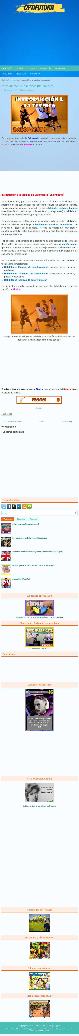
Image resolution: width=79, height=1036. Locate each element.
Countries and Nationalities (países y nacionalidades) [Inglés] (37, 552)
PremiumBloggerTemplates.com (61, 1029)
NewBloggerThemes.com (39, 1031)
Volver (39, 408)
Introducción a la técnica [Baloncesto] (27, 85)
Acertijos (60, 68)
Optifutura (8, 90)
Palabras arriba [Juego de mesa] (25, 524)
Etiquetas (21, 519)
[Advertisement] (39, 44)
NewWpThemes (19, 1029)
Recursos (7, 74)
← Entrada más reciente (12, 421)
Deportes (21, 68)
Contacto (35, 74)
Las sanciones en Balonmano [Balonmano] (29, 538)
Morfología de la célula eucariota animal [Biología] (32, 565)
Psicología (45, 68)
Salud (33, 68)
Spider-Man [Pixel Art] (21, 579)
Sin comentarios (26, 90)
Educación (7, 68)
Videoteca (21, 74)
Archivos (33, 519)
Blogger (52, 806)
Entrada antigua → (69, 421)
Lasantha (44, 1029)
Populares (8, 519)
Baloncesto (13, 80)
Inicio (4, 80)
